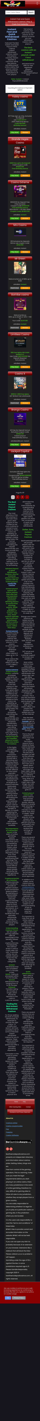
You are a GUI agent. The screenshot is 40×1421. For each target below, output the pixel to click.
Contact (28, 1107)
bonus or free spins (27, 728)
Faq (7, 1129)
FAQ (24, 1101)
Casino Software (12, 1135)
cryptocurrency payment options (28, 888)
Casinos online (11, 1123)
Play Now (14, 132)
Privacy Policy (19, 1298)
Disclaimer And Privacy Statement (20, 1112)
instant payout (12, 631)
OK (8, 1298)
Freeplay (9, 1132)
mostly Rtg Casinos (12, 584)
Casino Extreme (12, 670)
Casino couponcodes (14, 1126)
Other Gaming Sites (15, 1107)
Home (16, 1101)
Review (25, 132)
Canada (25, 721)
